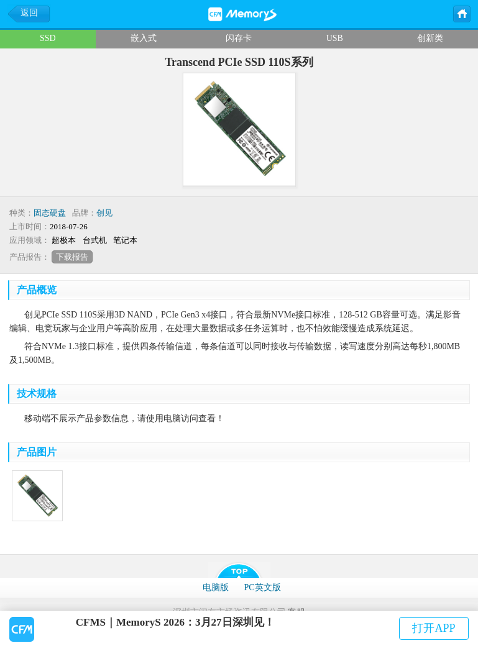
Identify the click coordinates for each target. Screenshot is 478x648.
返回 (29, 12)
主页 (461, 13)
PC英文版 (262, 587)
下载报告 (72, 257)
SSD (48, 38)
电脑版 (216, 587)
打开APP (433, 628)
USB (334, 38)
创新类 (430, 38)
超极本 (64, 240)
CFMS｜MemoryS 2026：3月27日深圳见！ (175, 622)
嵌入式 (144, 38)
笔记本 (125, 240)
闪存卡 (239, 38)
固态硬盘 (50, 212)
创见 (104, 212)
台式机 (95, 240)
